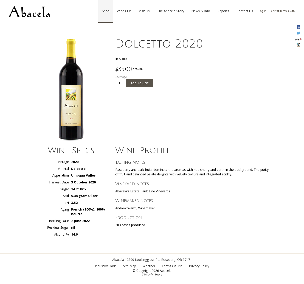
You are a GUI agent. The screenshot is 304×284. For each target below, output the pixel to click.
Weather (149, 266)
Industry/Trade (106, 266)
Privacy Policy (199, 266)
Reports (223, 11)
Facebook (298, 27)
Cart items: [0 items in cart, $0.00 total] (283, 11)
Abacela (118, 259)
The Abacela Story (170, 11)
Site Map (129, 266)
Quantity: (121, 77)
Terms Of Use (172, 266)
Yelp (298, 39)
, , (158, 259)
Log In (262, 11)
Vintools (156, 274)
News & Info (200, 11)
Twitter (298, 33)
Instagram (298, 45)
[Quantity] (119, 83)
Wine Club (124, 11)
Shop (106, 11)
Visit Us (144, 11)
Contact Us (244, 11)
